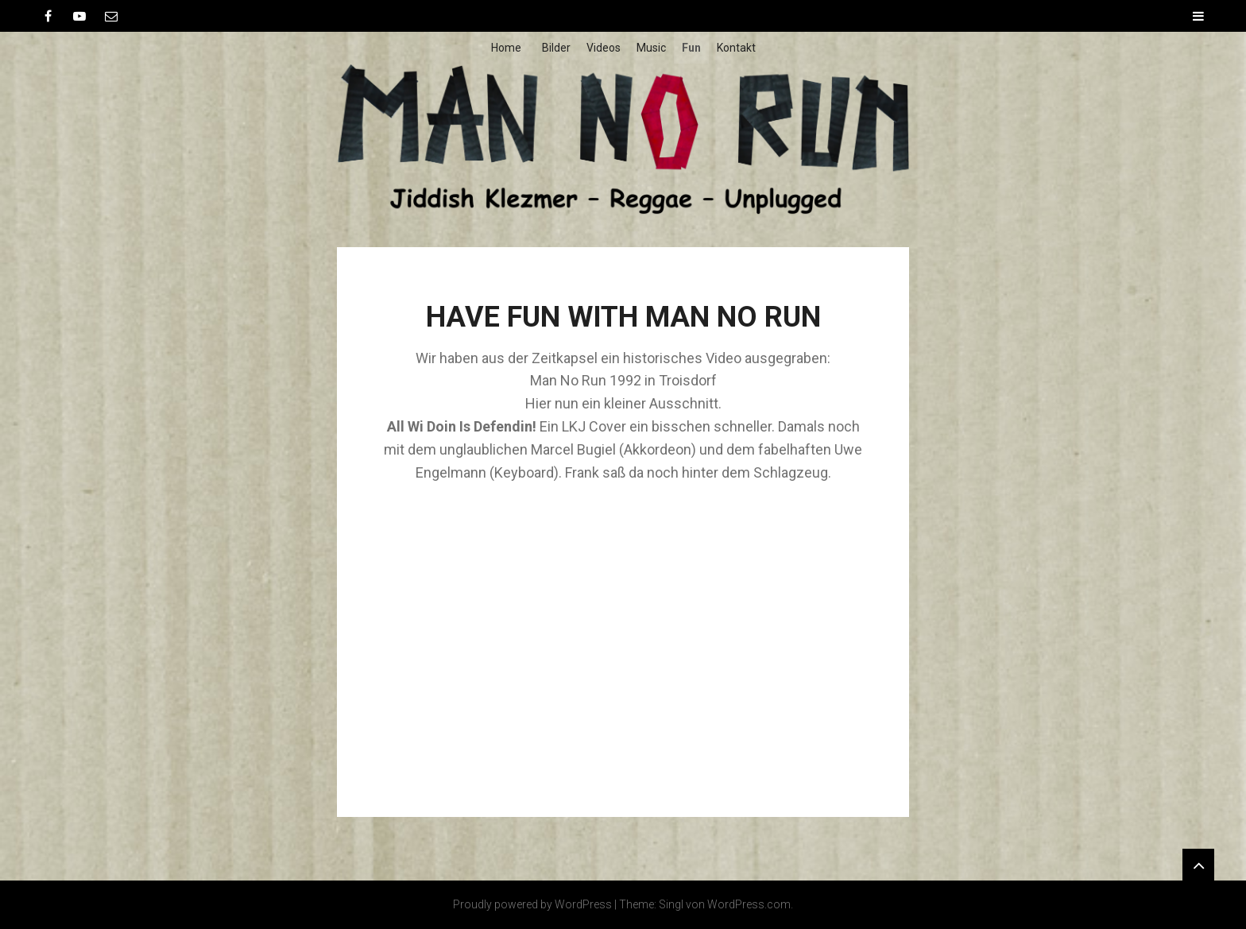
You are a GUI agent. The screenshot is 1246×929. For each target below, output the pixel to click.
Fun (691, 47)
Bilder (556, 47)
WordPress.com (749, 904)
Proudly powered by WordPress (532, 904)
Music (651, 47)
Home (506, 47)
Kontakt (736, 47)
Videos (603, 47)
